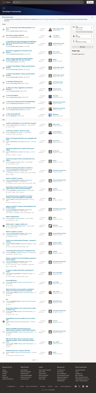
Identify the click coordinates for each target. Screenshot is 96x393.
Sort (76, 40)
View (77, 35)
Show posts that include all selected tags (84, 31)
